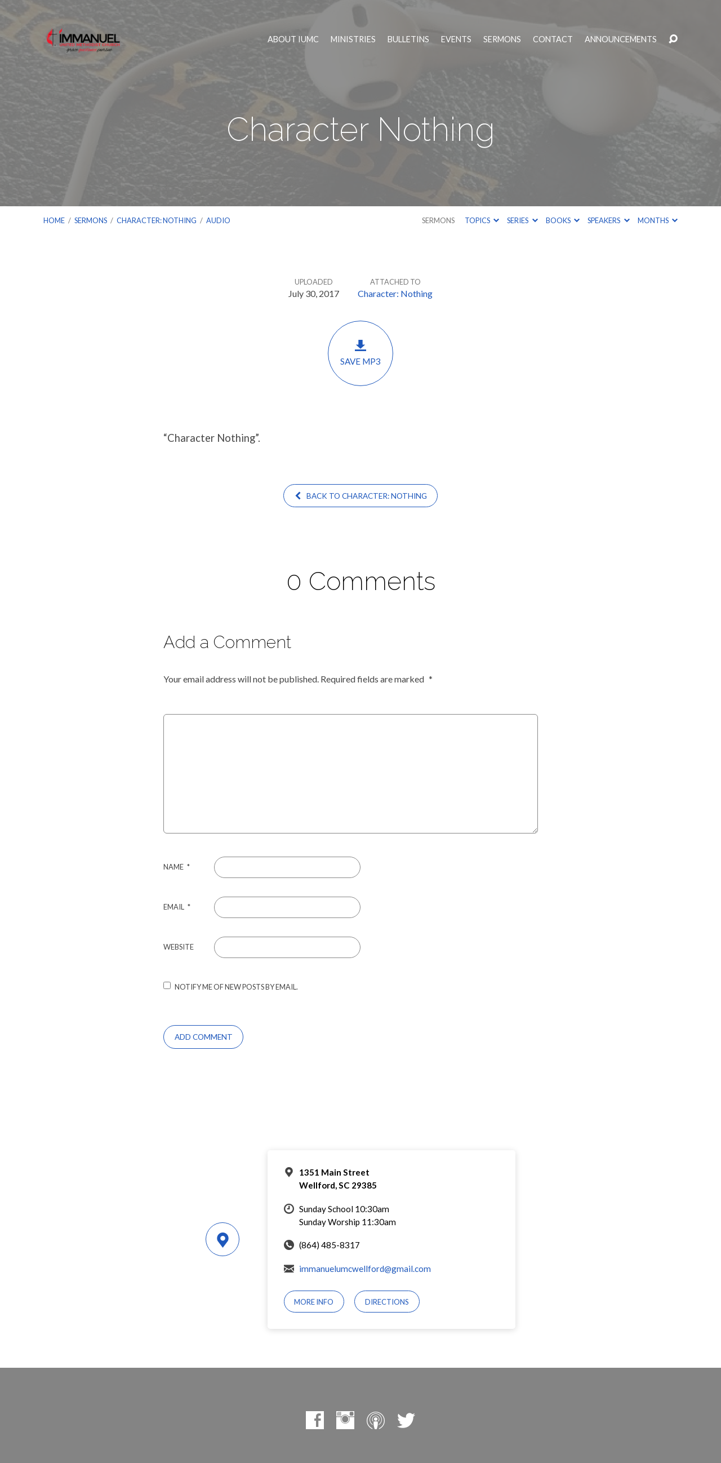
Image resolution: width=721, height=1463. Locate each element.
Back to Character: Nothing (360, 495)
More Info (313, 1301)
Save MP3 (360, 352)
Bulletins (408, 39)
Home (54, 220)
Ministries (353, 39)
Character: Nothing (157, 220)
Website (178, 946)
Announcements (621, 39)
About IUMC (293, 39)
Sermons (502, 39)
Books (563, 220)
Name (176, 866)
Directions (387, 1301)
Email (176, 906)
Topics (482, 220)
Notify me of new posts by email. (236, 986)
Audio (218, 220)
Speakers (608, 220)
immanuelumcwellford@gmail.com (365, 1269)
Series (522, 220)
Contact (553, 39)
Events (456, 39)
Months (658, 220)
